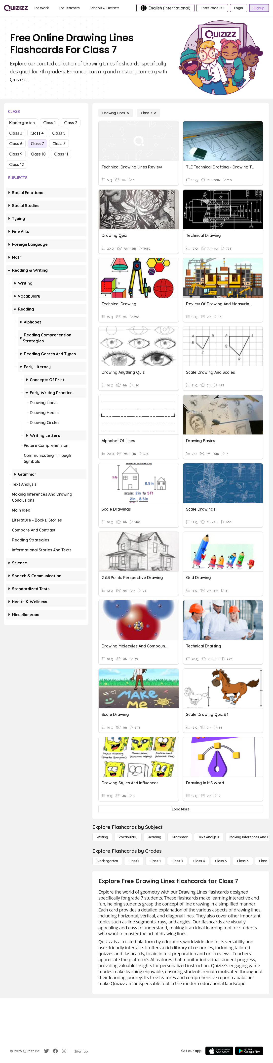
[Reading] (154, 837)
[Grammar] (179, 837)
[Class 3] (177, 861)
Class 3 (15, 133)
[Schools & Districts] (104, 8)
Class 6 (15, 143)
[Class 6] (243, 861)
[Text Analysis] (208, 837)
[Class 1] (133, 861)
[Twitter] (46, 1051)
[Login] (238, 8)
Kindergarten (22, 122)
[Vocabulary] (128, 837)
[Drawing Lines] (115, 113)
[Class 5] (221, 861)
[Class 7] (148, 113)
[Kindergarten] (107, 861)
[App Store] (219, 1051)
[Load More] (180, 809)
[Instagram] (64, 1051)
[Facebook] (55, 1051)
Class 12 (16, 164)
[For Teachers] (69, 8)
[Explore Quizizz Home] (16, 8)
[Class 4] (199, 861)
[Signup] (259, 8)
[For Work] (41, 8)
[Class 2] (155, 861)
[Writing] (102, 837)
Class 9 (15, 154)
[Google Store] (249, 1051)
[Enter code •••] (212, 8)
